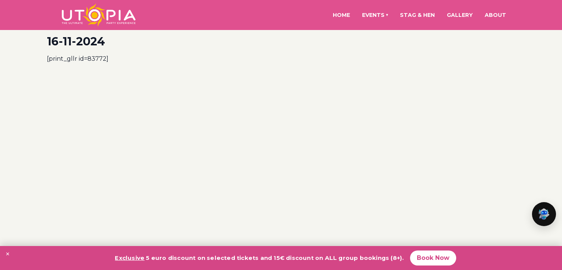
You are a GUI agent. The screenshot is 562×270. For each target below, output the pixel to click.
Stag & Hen (417, 15)
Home (341, 15)
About (495, 15)
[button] (544, 214)
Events (375, 15)
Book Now (433, 257)
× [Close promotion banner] (7, 254)
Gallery (460, 15)
